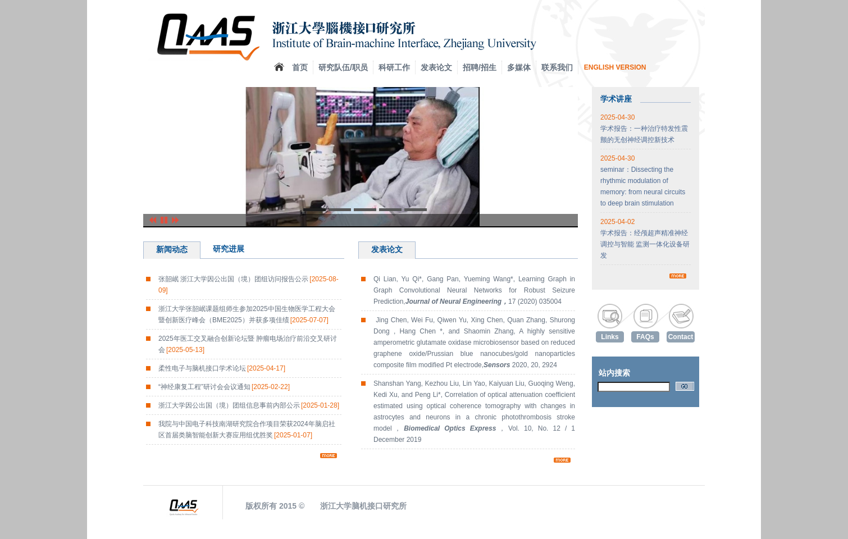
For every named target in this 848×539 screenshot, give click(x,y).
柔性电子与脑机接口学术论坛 (221, 368)
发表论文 (436, 67)
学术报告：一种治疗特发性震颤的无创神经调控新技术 (644, 128)
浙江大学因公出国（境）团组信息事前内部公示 (248, 405)
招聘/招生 (479, 67)
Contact (681, 337)
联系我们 (557, 67)
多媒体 (519, 67)
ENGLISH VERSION (615, 67)
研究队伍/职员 (343, 67)
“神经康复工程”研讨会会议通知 (224, 387)
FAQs (645, 337)
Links (609, 337)
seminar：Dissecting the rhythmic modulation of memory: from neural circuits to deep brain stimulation (642, 180)
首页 (300, 67)
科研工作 (394, 67)
